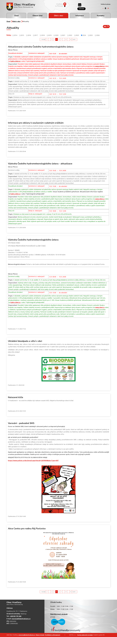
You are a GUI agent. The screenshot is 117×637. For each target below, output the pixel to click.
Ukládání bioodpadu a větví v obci (25, 341)
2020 (56, 35)
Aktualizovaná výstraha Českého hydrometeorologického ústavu (40, 46)
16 (70, 39)
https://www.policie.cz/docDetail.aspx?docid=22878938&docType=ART (33, 460)
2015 (22, 35)
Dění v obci (58, 15)
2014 (15, 35)
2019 (49, 35)
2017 (36, 35)
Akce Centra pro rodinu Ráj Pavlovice (27, 528)
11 (66, 39)
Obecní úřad (37, 15)
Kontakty (100, 15)
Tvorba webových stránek (85, 635)
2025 (91, 35)
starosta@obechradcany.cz (21, 619)
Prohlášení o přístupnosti (52, 635)
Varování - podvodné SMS (21, 423)
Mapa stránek (40, 635)
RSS (106, 26)
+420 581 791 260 (15, 616)
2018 (43, 35)
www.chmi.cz (100, 66)
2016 (29, 35)
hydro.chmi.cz (15, 61)
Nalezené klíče (15, 397)
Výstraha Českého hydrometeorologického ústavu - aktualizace (40, 163)
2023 (77, 35)
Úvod (16, 15)
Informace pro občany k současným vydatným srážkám (36, 122)
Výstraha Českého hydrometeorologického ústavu (33, 239)
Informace (79, 15)
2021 (63, 35)
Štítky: (8, 35)
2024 (84, 35)
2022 (70, 35)
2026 (98, 35)
